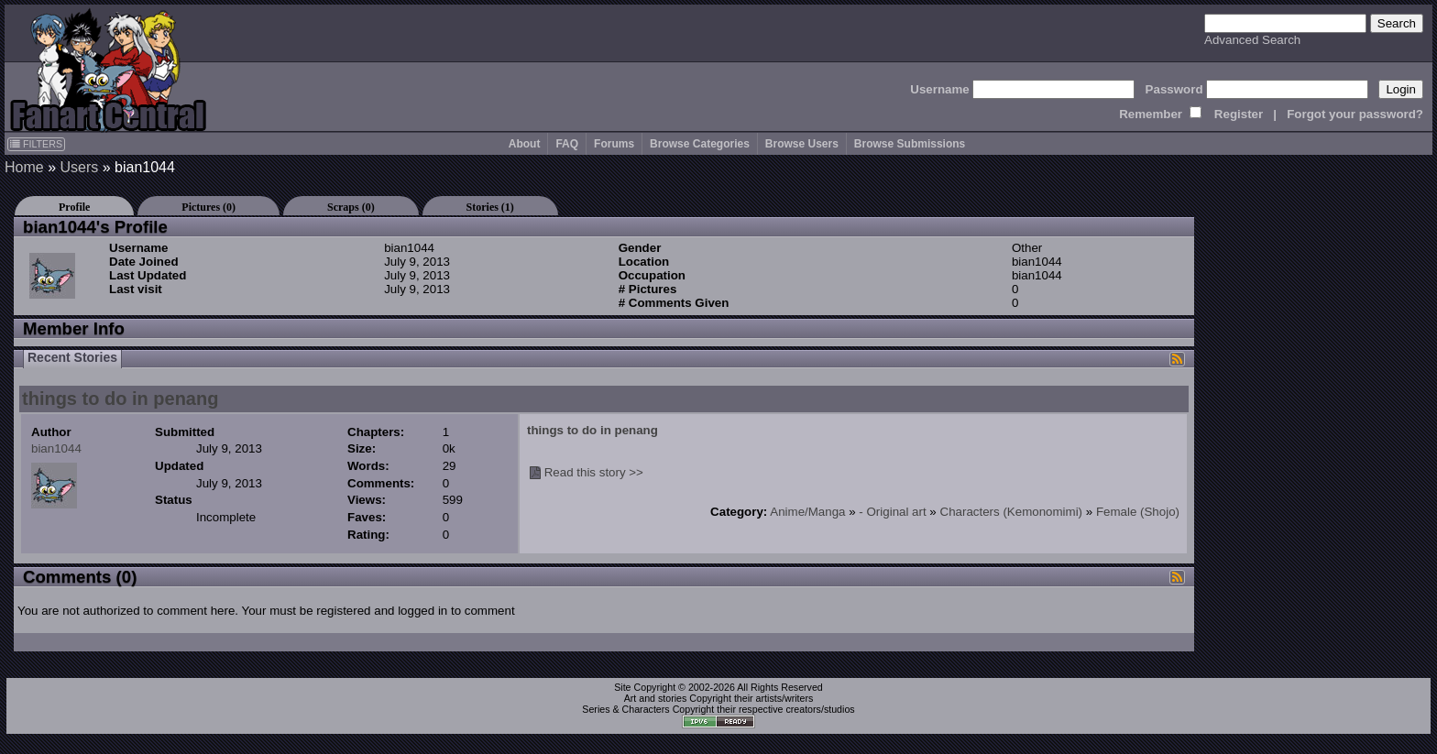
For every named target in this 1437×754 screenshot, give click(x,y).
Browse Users (802, 143)
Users (79, 167)
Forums (614, 143)
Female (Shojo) (1137, 512)
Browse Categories (700, 143)
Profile (74, 207)
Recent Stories (72, 357)
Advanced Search (1252, 40)
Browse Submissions (909, 143)
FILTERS (36, 143)
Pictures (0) (208, 207)
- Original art (892, 512)
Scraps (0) (351, 207)
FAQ (566, 143)
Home (24, 167)
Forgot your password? (1355, 114)
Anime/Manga (807, 512)
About (525, 143)
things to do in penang (120, 398)
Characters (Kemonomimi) (1011, 512)
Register (1238, 114)
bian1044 (56, 448)
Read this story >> (593, 472)
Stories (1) (490, 207)
